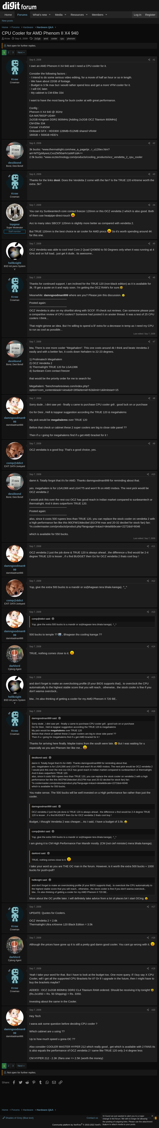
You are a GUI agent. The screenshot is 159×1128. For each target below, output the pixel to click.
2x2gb (37, 38)
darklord (14, 665)
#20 (153, 1010)
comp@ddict (14, 463)
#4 (154, 205)
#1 (154, 59)
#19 (153, 968)
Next (20, 52)
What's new (40, 14)
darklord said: (39, 853)
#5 (154, 243)
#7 (154, 341)
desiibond (14, 162)
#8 (154, 398)
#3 (154, 174)
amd (46, 38)
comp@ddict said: (41, 618)
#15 (153, 677)
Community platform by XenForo (79, 1125)
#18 (153, 937)
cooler (54, 38)
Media (59, 14)
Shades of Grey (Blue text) (18, 1118)
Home (8, 14)
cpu (62, 38)
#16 (153, 711)
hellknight (14, 262)
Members (97, 14)
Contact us (92, 1118)
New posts (7, 20)
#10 (153, 474)
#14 (153, 646)
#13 (153, 612)
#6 (154, 277)
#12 (153, 581)
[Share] (149, 60)
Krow (7, 38)
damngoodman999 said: (44, 718)
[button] (49, 14)
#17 (153, 906)
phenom (71, 38)
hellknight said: (39, 880)
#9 (154, 443)
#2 (154, 143)
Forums (22, 14)
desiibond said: (40, 757)
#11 (153, 546)
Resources (77, 14)
